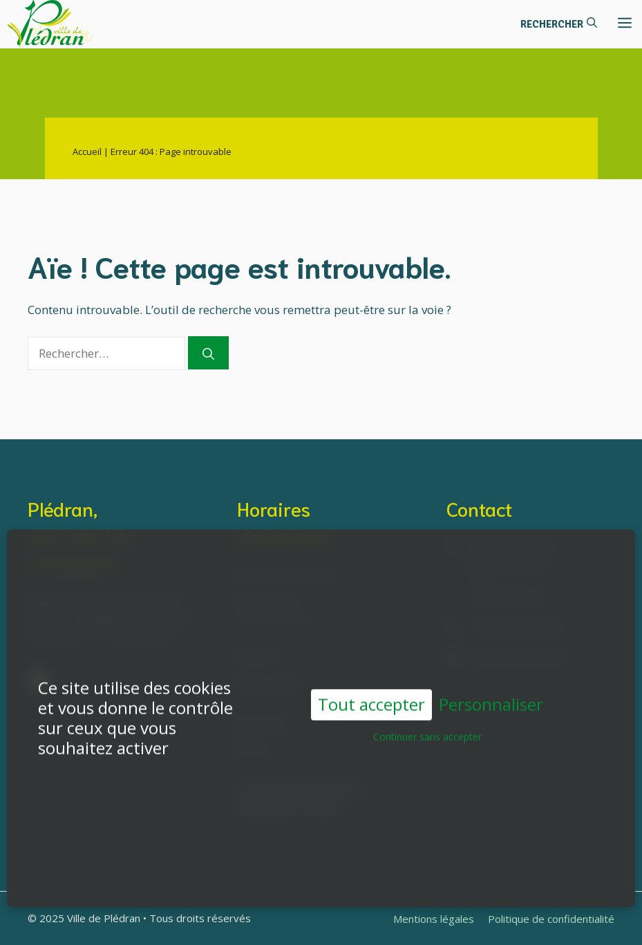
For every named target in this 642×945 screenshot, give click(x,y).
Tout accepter (371, 698)
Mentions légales (433, 919)
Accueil (87, 151)
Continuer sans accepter (427, 730)
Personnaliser (491, 699)
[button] (558, 24)
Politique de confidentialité (551, 919)
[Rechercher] (208, 352)
